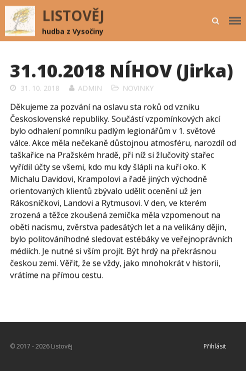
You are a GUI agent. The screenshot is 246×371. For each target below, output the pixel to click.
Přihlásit (215, 346)
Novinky (138, 88)
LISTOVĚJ (73, 15)
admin (90, 88)
